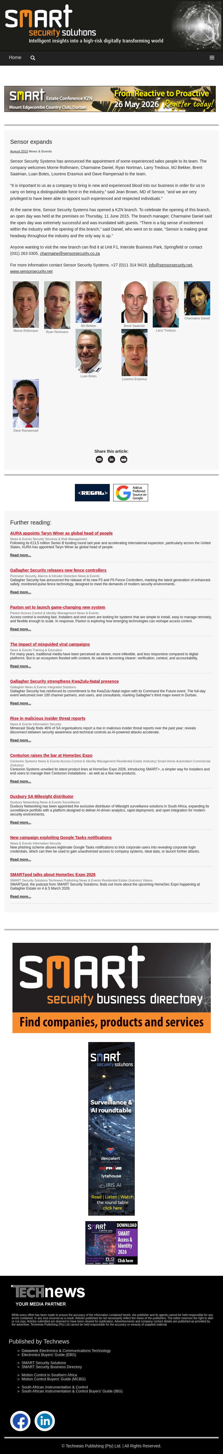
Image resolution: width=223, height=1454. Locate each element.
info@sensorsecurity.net (170, 265)
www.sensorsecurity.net (31, 271)
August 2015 (19, 151)
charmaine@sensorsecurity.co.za (70, 253)
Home (15, 57)
